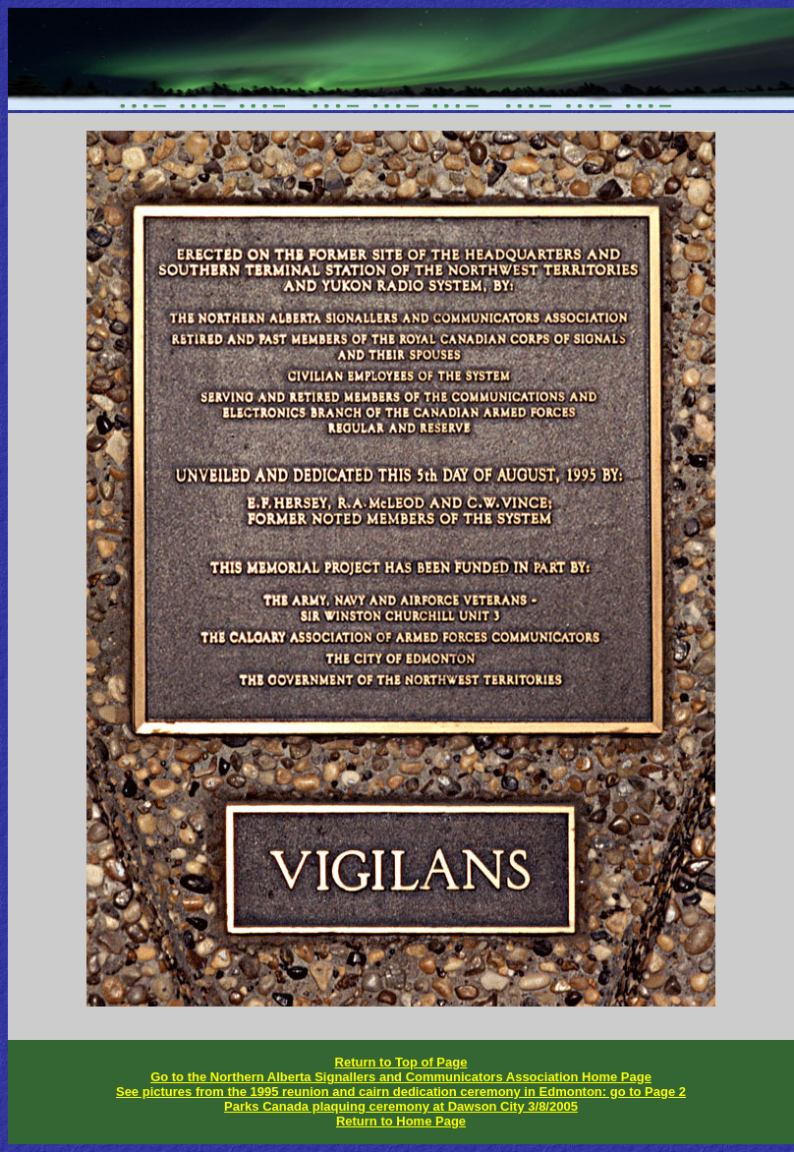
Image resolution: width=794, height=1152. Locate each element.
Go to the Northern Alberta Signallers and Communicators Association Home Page (401, 1076)
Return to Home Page (401, 1121)
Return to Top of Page (401, 1062)
